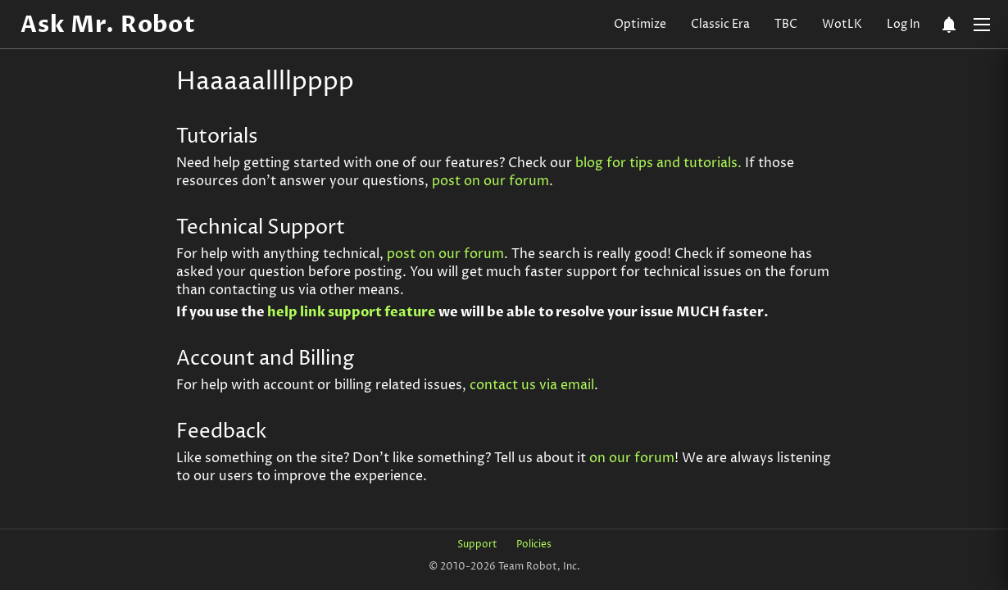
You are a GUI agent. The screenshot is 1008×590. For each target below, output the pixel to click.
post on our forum (490, 181)
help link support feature (351, 312)
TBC (785, 24)
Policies (534, 544)
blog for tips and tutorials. (658, 163)
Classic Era (720, 24)
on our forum (631, 458)
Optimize (640, 24)
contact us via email (532, 385)
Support (477, 544)
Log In (903, 24)
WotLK (842, 24)
